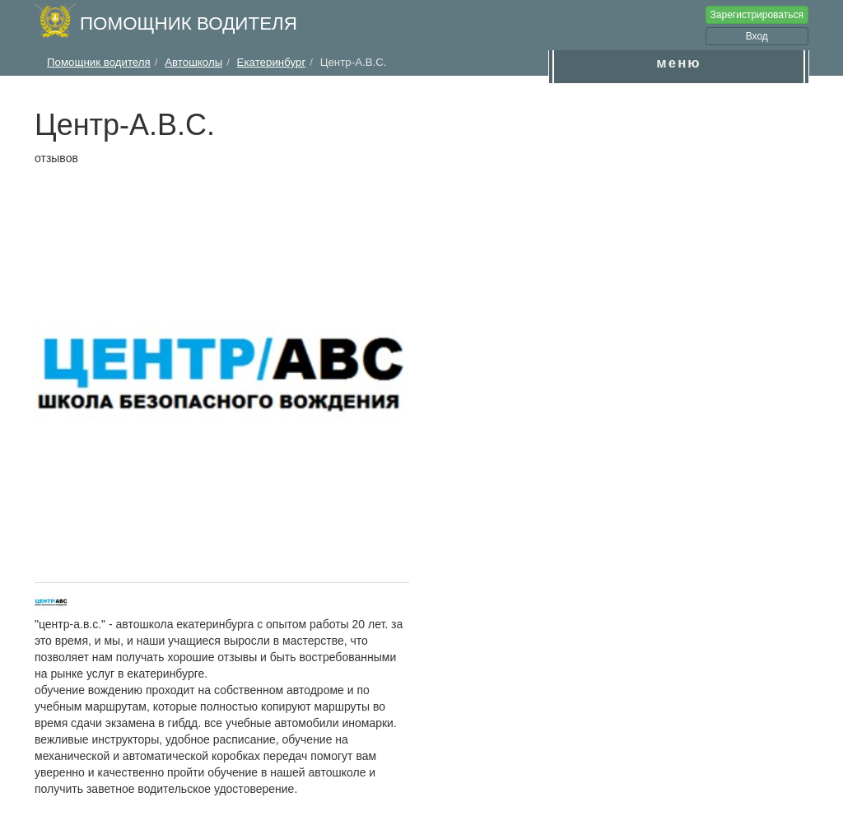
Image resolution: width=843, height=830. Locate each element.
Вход (757, 36)
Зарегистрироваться (756, 15)
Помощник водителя (188, 23)
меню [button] (678, 63)
